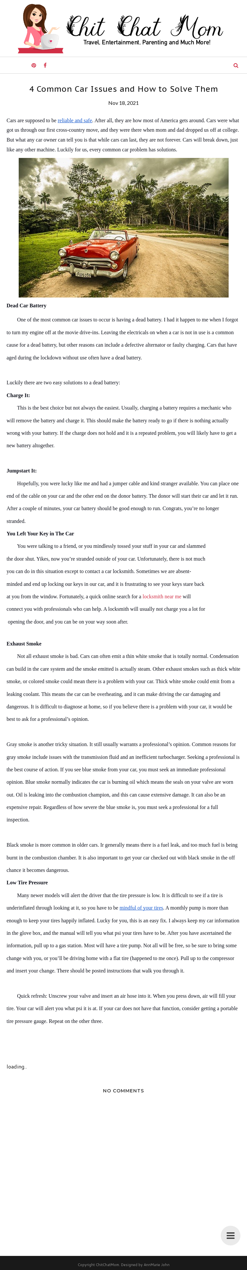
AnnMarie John (157, 1264)
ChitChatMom (107, 1264)
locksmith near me (162, 596)
